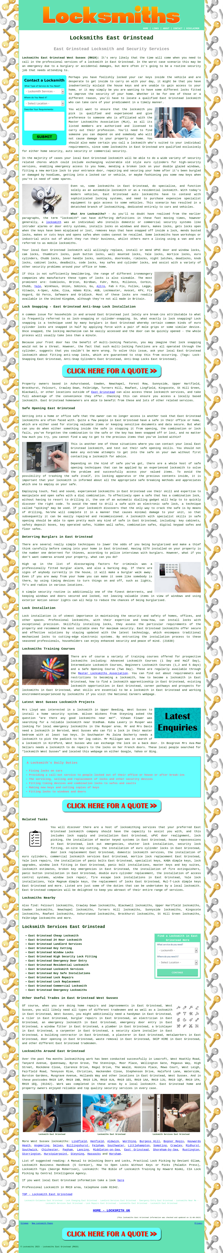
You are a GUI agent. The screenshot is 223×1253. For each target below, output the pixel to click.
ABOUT (166, 28)
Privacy (198, 1223)
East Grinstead (103, 392)
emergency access (69, 166)
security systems (177, 222)
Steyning (77, 1153)
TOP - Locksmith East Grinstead (47, 1194)
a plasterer (121, 1035)
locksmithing (114, 206)
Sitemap (24, 1223)
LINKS (155, 28)
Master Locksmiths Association (103, 673)
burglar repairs (84, 1018)
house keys (123, 85)
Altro (101, 286)
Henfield (97, 1141)
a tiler (28, 1018)
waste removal (107, 1039)
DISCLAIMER (192, 28)
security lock (189, 844)
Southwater (115, 1145)
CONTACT (177, 28)
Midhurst (192, 1145)
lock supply (77, 835)
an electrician (145, 1018)
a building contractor (59, 1035)
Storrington (31, 1153)
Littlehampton (139, 1145)
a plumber (109, 1026)
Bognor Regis (174, 1141)
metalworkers (176, 1035)
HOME (145, 28)
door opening (51, 1039)
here (121, 1180)
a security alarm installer (134, 1030)
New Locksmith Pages (42, 1223)
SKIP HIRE (160, 1039)
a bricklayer (162, 1026)
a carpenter (65, 1030)
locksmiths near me (95, 718)
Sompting (160, 1145)
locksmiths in (109, 186)
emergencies (114, 844)
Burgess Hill (150, 1141)
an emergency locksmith (61, 1022)
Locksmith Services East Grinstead (63, 927)
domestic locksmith (132, 852)
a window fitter (54, 1026)
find (34, 905)
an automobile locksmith (107, 190)
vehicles (135, 202)
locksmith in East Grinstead (110, 61)
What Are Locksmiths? (88, 213)
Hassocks (94, 1153)
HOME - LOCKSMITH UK (111, 1210)
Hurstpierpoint (55, 1153)
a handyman (131, 1014)
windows (193, 166)
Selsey (58, 1145)
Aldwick (113, 1141)
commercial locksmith (67, 856)
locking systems (108, 198)
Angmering (41, 1145)
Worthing (129, 1141)
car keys (145, 77)
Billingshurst (77, 1145)
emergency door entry (138, 1022)
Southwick (29, 1149)
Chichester (50, 1149)
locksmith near (78, 722)
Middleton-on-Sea (106, 1149)
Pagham (68, 1149)
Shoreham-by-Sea (165, 1149)
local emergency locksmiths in (68, 726)
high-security (190, 162)
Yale (37, 286)
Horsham (115, 1153)
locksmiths (150, 194)
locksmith (53, 222)
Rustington (190, 1149)
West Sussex (40, 1141)
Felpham (98, 1145)
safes (87, 234)
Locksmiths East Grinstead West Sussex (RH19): (60, 57)
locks (26, 234)
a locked (92, 174)
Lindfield (79, 1141)
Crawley (176, 1145)
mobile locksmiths (61, 243)
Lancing (83, 1149)
